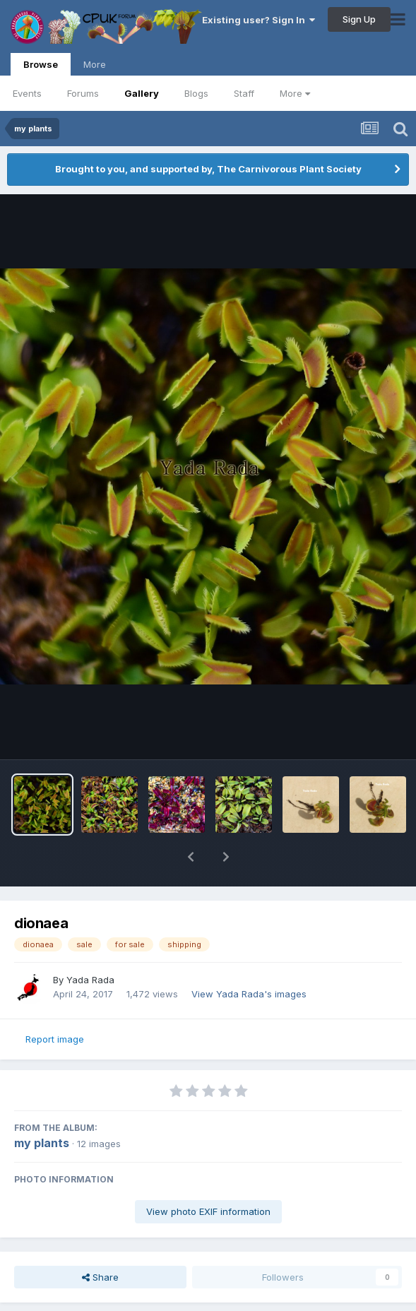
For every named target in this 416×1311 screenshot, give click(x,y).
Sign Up (359, 19)
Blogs (196, 93)
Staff (244, 93)
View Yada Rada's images (249, 993)
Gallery (141, 93)
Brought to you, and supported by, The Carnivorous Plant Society (208, 168)
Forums (83, 93)
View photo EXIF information (208, 1211)
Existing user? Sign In (258, 19)
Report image (54, 1039)
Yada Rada (90, 979)
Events (27, 93)
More (295, 93)
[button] (190, 856)
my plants (41, 1143)
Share (100, 1277)
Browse (40, 67)
